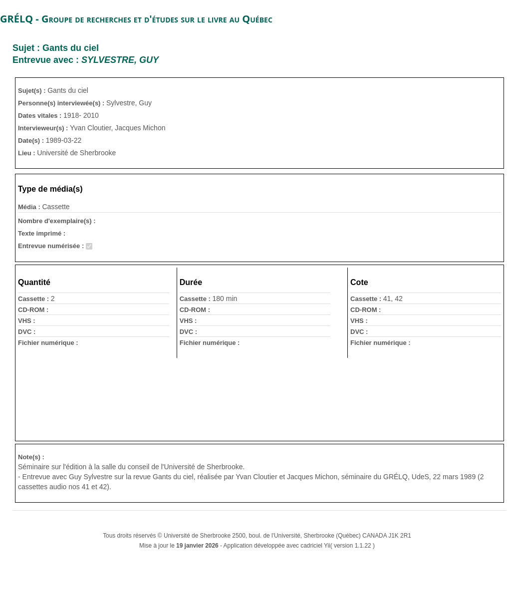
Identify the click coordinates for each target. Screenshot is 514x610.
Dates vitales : (40, 115)
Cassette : (34, 299)
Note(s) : (31, 457)
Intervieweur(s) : (44, 128)
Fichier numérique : (48, 342)
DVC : (26, 331)
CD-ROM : (33, 309)
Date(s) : (32, 140)
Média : (30, 207)
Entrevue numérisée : (52, 246)
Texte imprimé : (41, 233)
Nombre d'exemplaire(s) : (57, 221)
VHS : (26, 320)
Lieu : (27, 153)
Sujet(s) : (32, 90)
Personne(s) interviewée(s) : (62, 103)
